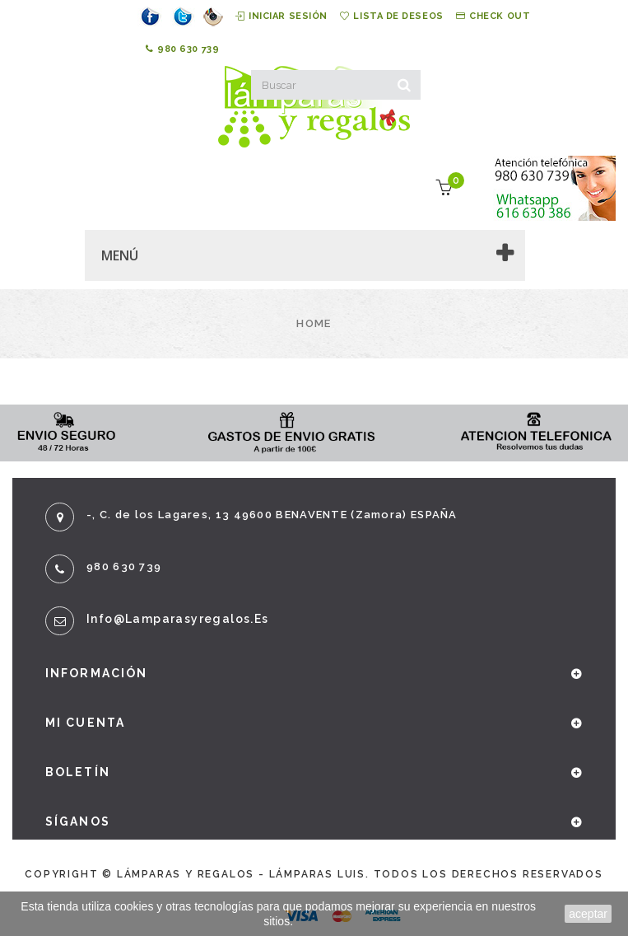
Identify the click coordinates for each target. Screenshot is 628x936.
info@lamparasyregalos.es (177, 618)
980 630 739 (183, 49)
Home (313, 323)
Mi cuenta (85, 722)
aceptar (588, 913)
